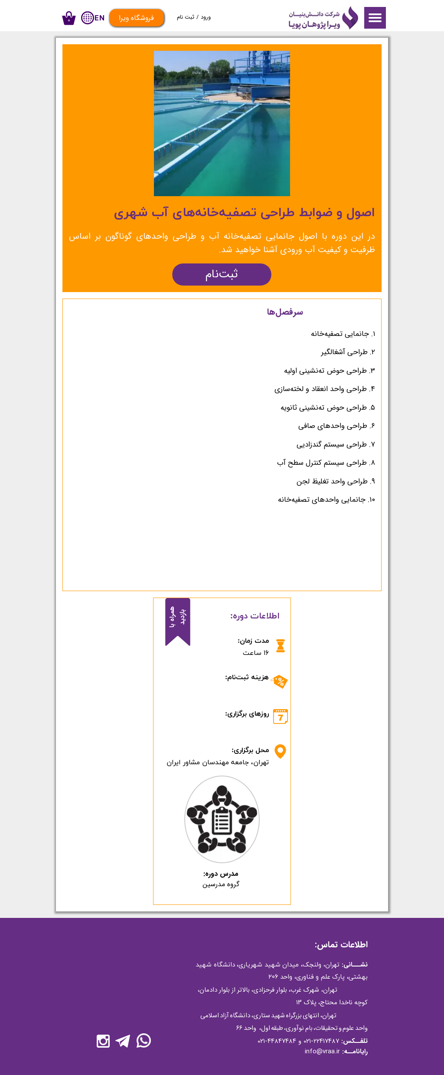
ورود (206, 17)
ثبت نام (185, 17)
